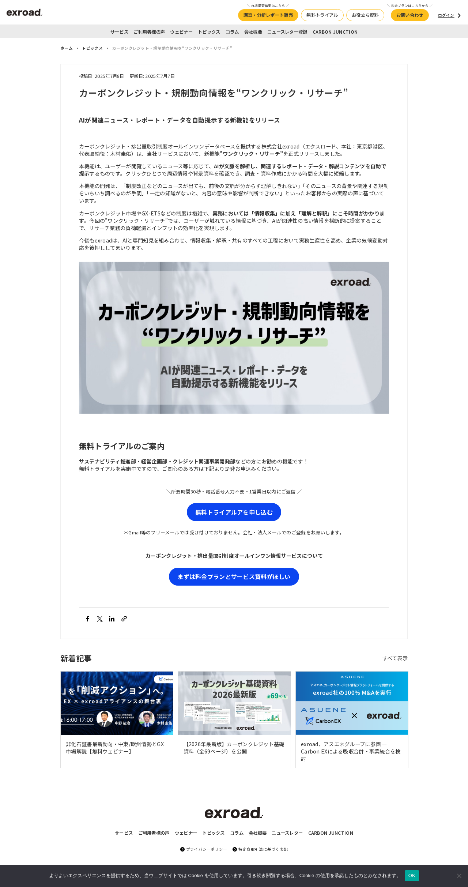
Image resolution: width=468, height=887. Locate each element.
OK (411, 875)
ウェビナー (181, 32)
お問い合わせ (409, 15)
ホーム (66, 48)
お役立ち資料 (365, 15)
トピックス (209, 32)
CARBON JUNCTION (335, 32)
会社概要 (253, 32)
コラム (232, 32)
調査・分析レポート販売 (268, 15)
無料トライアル (322, 15)
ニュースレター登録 (287, 32)
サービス (119, 32)
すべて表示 (395, 658)
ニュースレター (287, 833)
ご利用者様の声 (149, 32)
